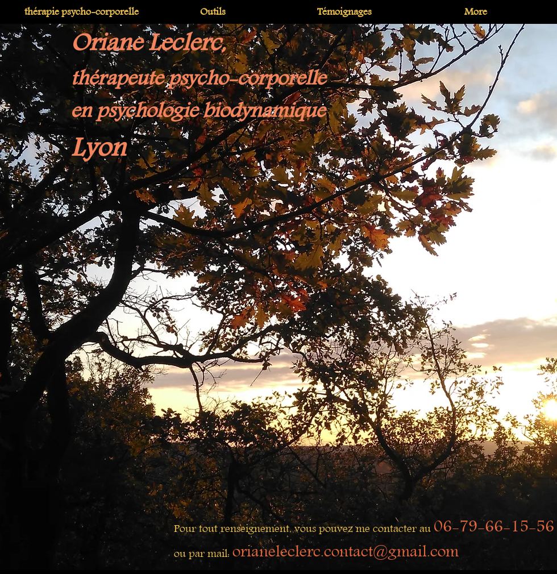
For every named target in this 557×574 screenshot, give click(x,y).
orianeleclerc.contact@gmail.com (345, 551)
